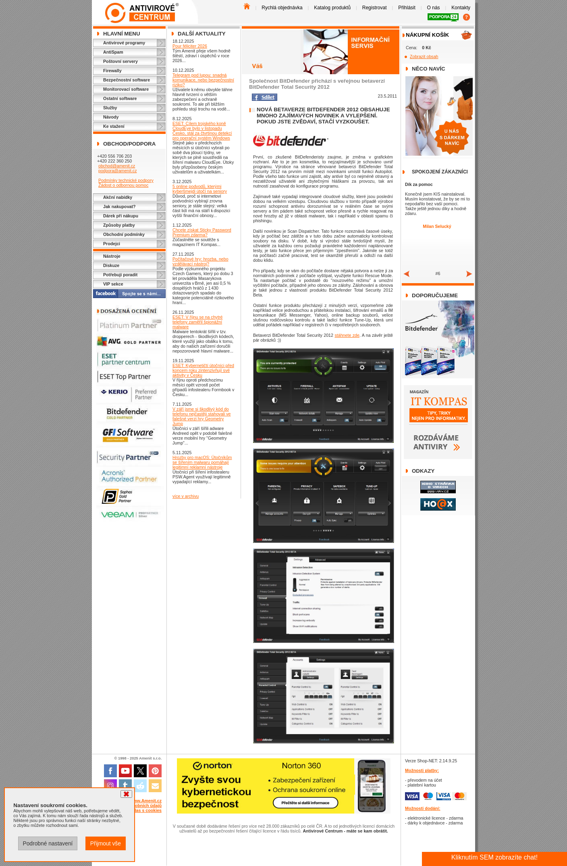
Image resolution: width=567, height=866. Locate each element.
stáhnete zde (346, 335)
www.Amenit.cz (146, 800)
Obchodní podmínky (124, 234)
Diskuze (111, 265)
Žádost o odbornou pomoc (123, 185)
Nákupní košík (427, 35)
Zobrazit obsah (424, 56)
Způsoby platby (119, 225)
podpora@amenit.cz (117, 170)
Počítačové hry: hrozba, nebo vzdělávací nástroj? (200, 261)
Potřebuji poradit (120, 274)
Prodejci (111, 243)
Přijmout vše (105, 843)
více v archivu (185, 496)
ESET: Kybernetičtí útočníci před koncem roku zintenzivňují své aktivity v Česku (203, 370)
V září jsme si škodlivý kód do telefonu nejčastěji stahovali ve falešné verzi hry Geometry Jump (201, 416)
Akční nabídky (117, 197)
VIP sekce (113, 284)
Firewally (112, 70)
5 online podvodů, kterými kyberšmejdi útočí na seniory (199, 189)
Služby (110, 107)
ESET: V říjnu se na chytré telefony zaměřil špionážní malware (197, 322)
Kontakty (460, 7)
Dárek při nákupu (120, 215)
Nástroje (111, 256)
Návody (111, 117)
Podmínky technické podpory (126, 180)
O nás (433, 7)
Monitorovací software (126, 89)
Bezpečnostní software (126, 79)
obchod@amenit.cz (116, 165)
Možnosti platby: (422, 770)
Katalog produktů (332, 7)
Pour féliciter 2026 (189, 46)
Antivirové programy (124, 42)
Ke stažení (114, 126)
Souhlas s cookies (143, 810)
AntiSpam (113, 52)
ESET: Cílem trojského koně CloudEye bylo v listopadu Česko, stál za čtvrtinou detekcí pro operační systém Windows (202, 130)
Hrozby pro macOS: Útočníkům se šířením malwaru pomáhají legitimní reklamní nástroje (202, 462)
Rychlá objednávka (282, 7)
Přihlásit (406, 7)
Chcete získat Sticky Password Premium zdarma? (201, 232)
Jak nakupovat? (119, 206)
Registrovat (374, 7)
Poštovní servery (120, 61)
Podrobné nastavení (48, 843)
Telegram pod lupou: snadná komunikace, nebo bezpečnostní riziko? (203, 80)
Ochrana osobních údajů (136, 805)
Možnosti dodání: (422, 808)
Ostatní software (120, 98)
